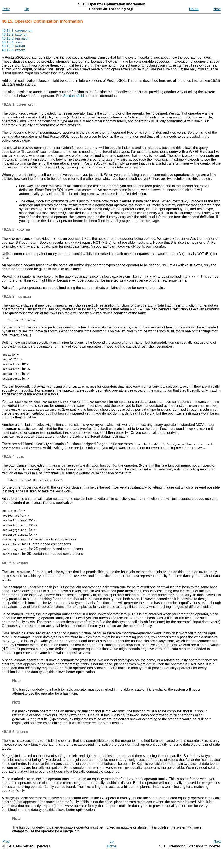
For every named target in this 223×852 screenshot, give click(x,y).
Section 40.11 (73, 96)
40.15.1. (17, 30)
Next (217, 9)
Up (27, 9)
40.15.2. (14, 34)
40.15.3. (15, 38)
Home (194, 9)
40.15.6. (13, 50)
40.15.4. (12, 42)
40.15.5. (13, 46)
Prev (6, 9)
